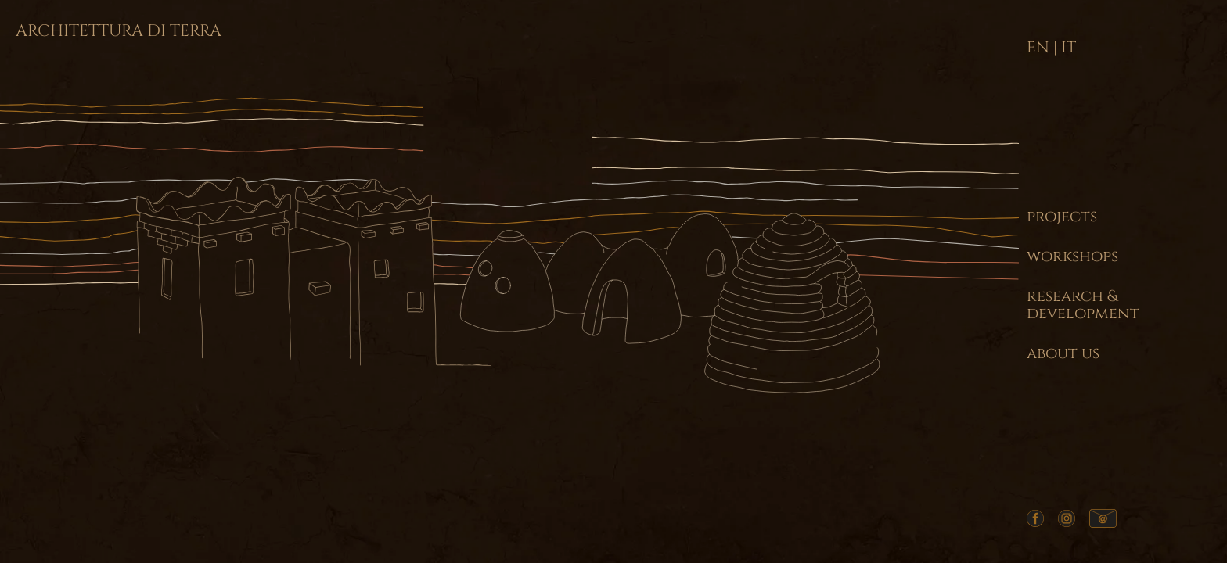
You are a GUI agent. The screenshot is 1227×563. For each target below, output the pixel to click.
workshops (1072, 256)
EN (1038, 48)
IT (1068, 48)
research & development (1083, 305)
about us (1063, 353)
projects (1062, 217)
